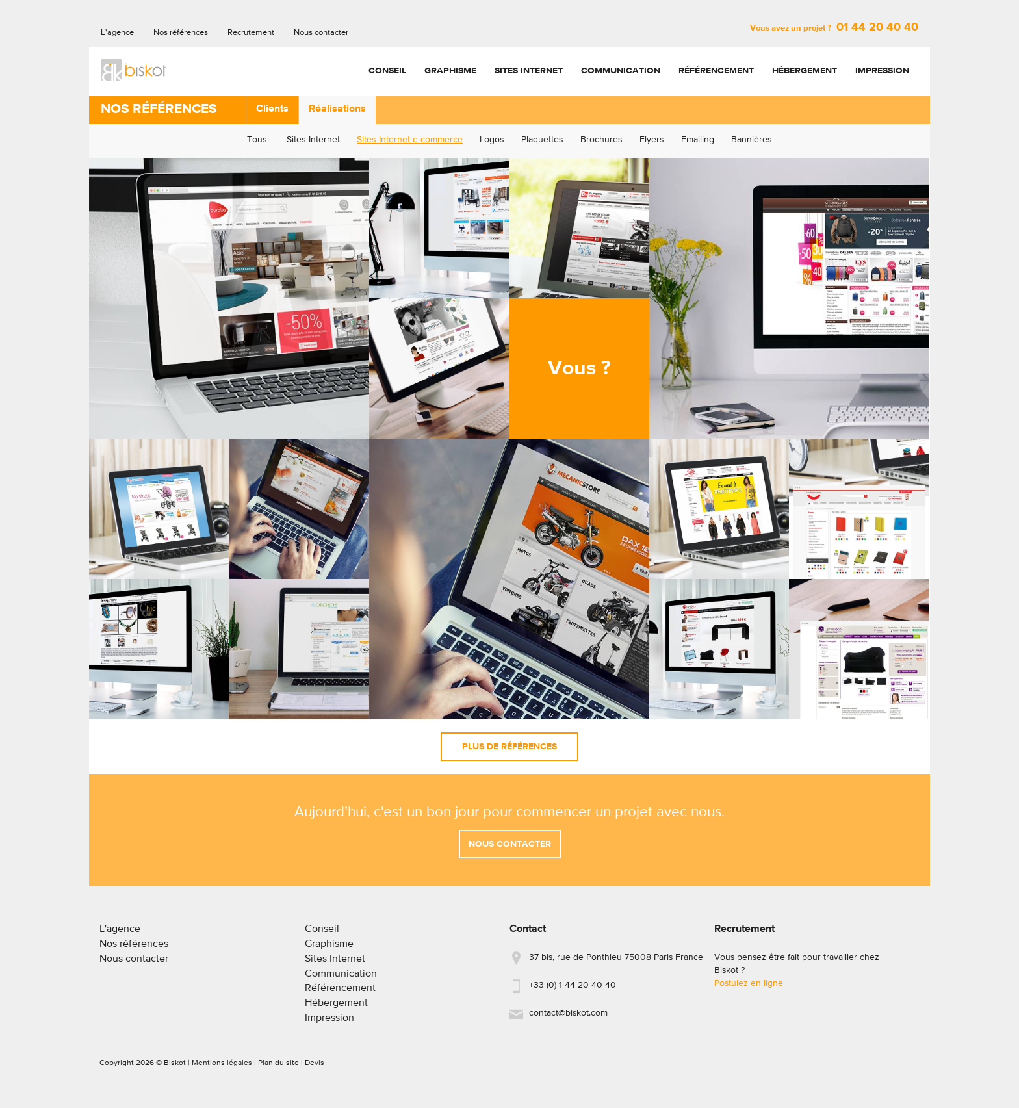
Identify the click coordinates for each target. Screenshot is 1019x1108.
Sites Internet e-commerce (410, 139)
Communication (620, 70)
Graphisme (450, 70)
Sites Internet (529, 70)
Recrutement (250, 33)
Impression (882, 70)
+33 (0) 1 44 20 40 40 (572, 990)
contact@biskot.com (568, 1018)
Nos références (180, 33)
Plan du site (278, 1068)
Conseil (387, 70)
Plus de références (509, 746)
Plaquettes (542, 139)
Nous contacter (321, 33)
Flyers (651, 139)
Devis (314, 1068)
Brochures (601, 139)
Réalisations (337, 109)
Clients (272, 109)
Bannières (751, 139)
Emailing (697, 139)
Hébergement (804, 70)
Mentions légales (222, 1068)
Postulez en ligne (748, 988)
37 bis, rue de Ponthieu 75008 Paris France (616, 962)
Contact (528, 934)
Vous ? (579, 368)
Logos (492, 139)
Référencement (716, 70)
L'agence (117, 33)
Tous (257, 139)
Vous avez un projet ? (834, 28)
